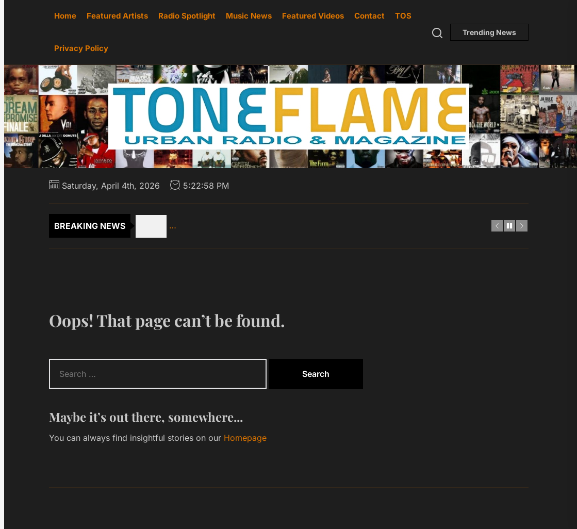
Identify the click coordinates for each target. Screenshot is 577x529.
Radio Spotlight (187, 16)
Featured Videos (313, 16)
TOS (403, 16)
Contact (369, 16)
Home (65, 16)
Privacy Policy (81, 48)
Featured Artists (117, 16)
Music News (249, 16)
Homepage (245, 438)
